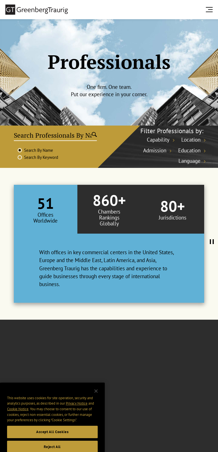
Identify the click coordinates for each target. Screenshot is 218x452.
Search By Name (38, 150)
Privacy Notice (77, 411)
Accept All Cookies (52, 439)
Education (189, 150)
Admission (154, 150)
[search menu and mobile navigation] (210, 9)
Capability (158, 139)
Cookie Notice (18, 416)
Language (189, 160)
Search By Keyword (41, 157)
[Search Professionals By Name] (53, 135)
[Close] (96, 398)
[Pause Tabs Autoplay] (212, 242)
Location (190, 139)
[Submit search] (94, 135)
